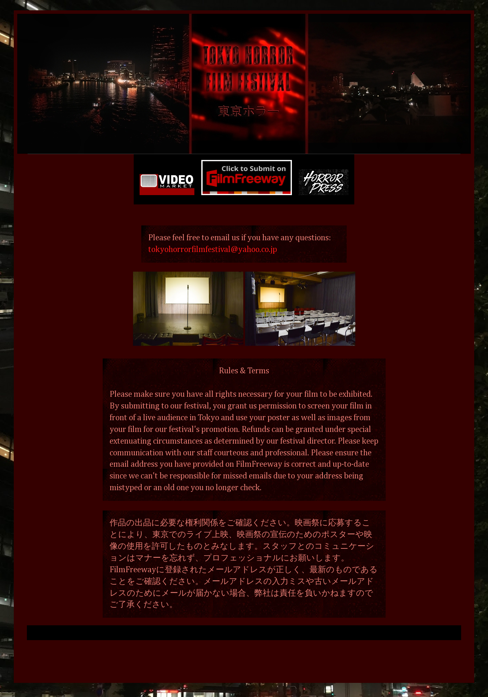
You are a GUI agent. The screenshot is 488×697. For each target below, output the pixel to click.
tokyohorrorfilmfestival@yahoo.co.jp (212, 249)
